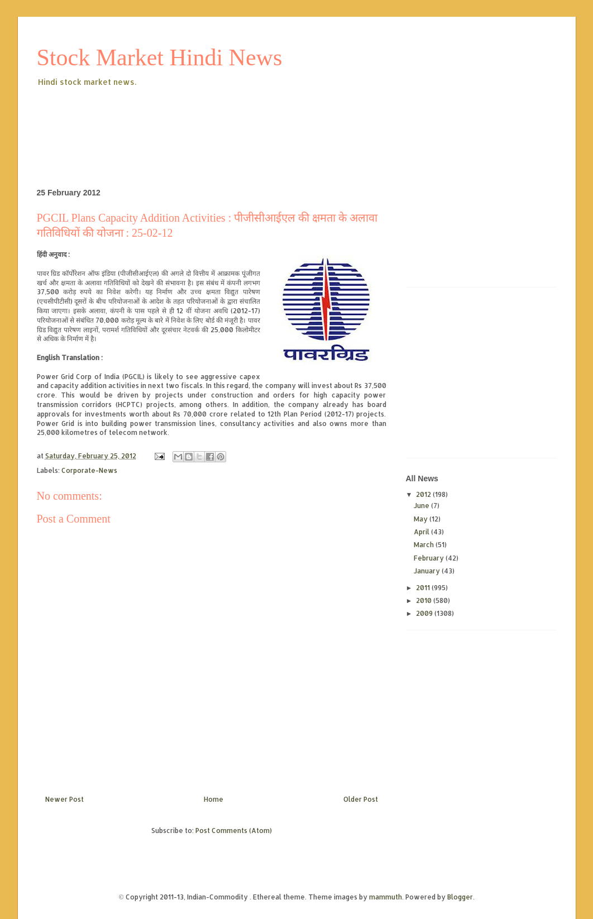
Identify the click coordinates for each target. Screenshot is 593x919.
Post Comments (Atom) (233, 830)
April (422, 532)
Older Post (360, 799)
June (422, 505)
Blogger (460, 897)
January (428, 571)
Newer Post (64, 799)
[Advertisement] (240, 119)
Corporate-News (89, 470)
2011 (424, 587)
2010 (424, 600)
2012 (424, 494)
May (421, 519)
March (425, 544)
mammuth (385, 897)
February (430, 558)
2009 (425, 613)
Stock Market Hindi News (160, 57)
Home (213, 799)
